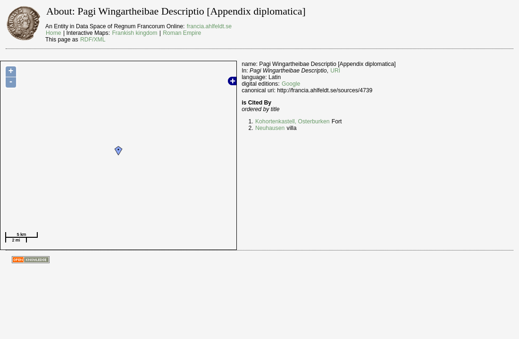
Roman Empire (182, 33)
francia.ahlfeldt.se (209, 26)
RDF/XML (92, 39)
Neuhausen (270, 128)
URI (335, 70)
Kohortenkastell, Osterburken (292, 121)
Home (53, 33)
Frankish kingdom (134, 33)
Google (291, 84)
